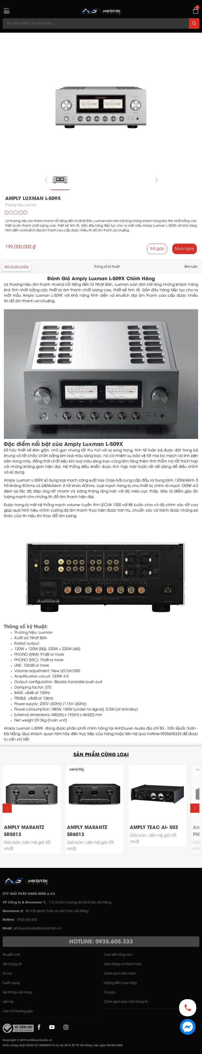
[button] (194, 808)
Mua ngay (184, 249)
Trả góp (157, 249)
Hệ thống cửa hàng (17, 992)
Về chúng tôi (12, 964)
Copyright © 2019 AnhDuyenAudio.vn (27, 1040)
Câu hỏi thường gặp (18, 1011)
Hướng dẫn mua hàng (120, 983)
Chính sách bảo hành (120, 973)
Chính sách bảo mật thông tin (126, 1001)
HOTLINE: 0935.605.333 (101, 941)
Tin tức (7, 973)
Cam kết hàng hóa (118, 954)
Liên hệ (8, 1001)
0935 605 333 (27, 919)
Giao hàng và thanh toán (123, 964)
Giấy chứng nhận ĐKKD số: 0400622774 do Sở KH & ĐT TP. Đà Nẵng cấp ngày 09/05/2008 (63, 1045)
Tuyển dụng (11, 983)
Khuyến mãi (11, 954)
